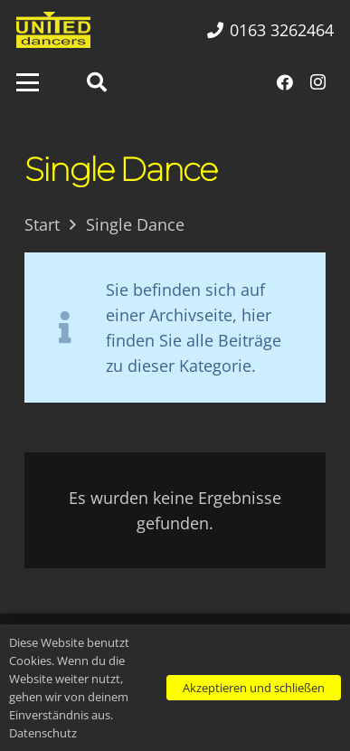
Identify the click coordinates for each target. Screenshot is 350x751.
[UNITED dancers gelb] (53, 30)
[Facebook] (285, 82)
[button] (28, 82)
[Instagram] (317, 82)
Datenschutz (43, 733)
